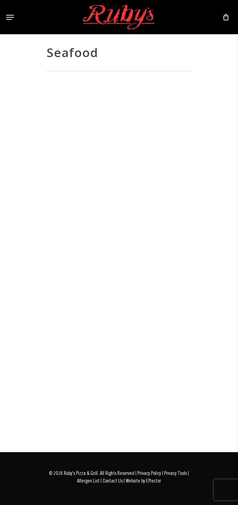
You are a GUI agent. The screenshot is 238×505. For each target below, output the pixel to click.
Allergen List (88, 480)
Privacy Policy (149, 473)
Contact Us (113, 480)
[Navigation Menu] (10, 17)
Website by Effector (143, 480)
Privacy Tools (175, 473)
